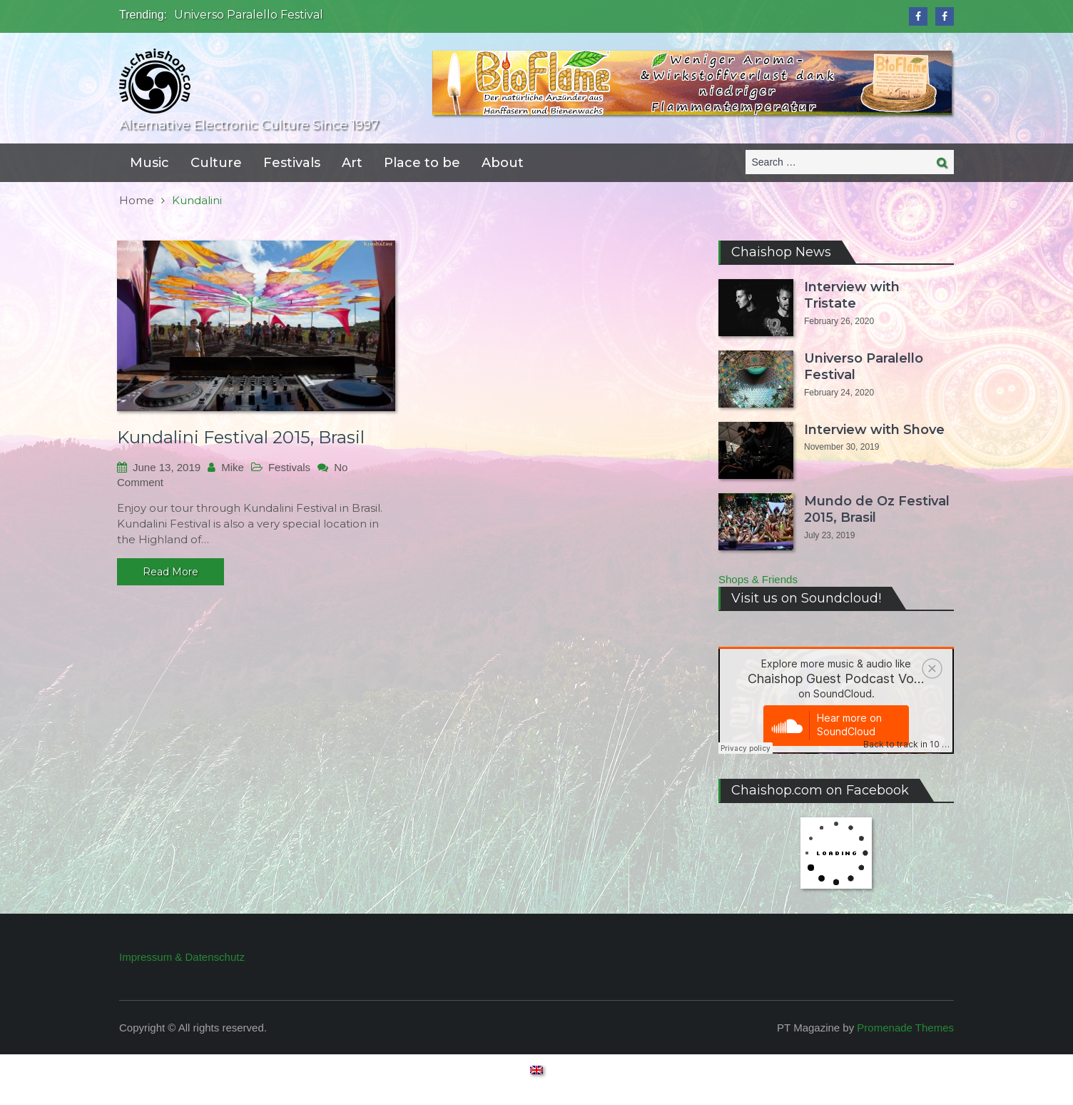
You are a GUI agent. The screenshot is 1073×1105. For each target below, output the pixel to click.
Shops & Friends (758, 579)
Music (149, 163)
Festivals (291, 163)
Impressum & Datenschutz (182, 957)
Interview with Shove (874, 430)
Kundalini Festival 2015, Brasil (241, 437)
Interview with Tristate (852, 295)
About (503, 163)
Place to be (422, 163)
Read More (170, 571)
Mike (232, 467)
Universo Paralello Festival (248, 14)
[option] (397, 15)
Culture (216, 163)
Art (352, 163)
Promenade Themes (905, 1027)
